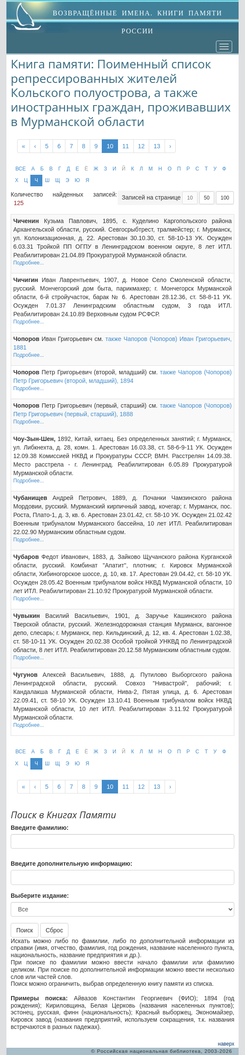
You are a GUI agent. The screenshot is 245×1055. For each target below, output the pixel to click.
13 (156, 146)
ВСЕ (20, 169)
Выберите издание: (40, 895)
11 (125, 146)
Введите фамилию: (39, 827)
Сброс (54, 930)
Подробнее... (28, 263)
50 (207, 198)
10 (109, 146)
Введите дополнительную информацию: (71, 863)
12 (141, 146)
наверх (226, 1044)
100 (225, 198)
